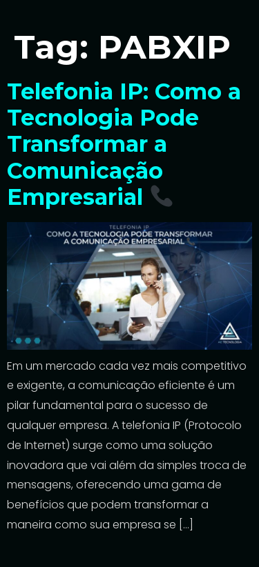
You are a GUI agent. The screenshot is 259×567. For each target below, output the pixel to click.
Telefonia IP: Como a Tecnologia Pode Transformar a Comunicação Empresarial (124, 144)
